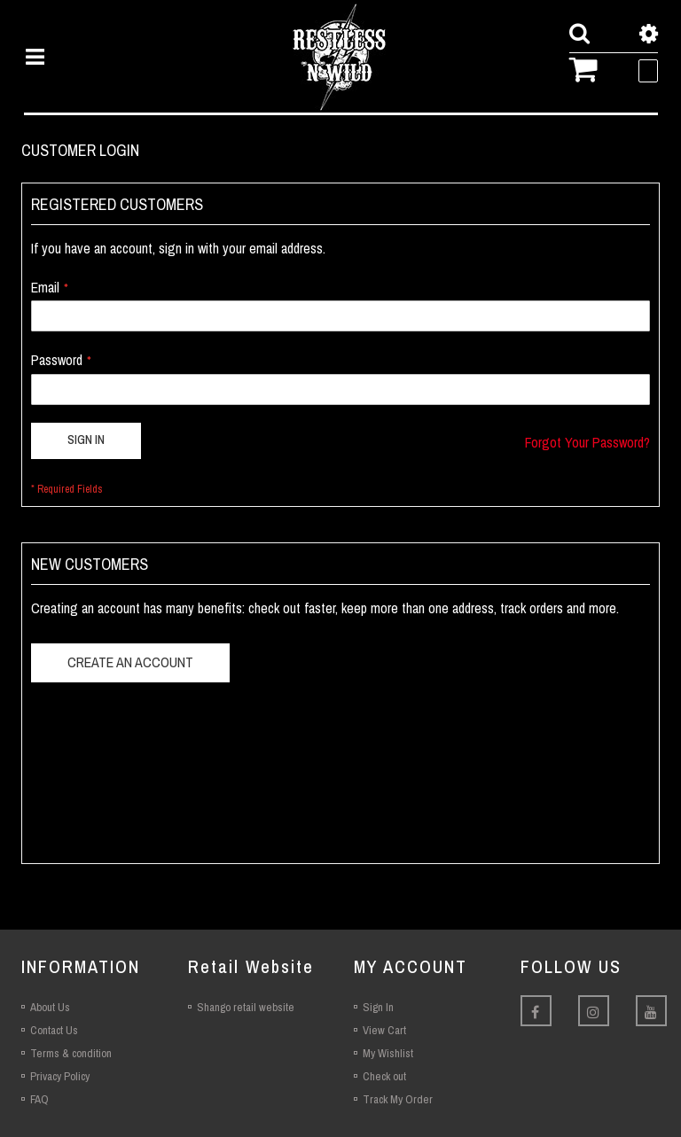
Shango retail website (245, 1007)
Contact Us (54, 1030)
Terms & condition (71, 1053)
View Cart (384, 1030)
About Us (50, 1007)
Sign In (378, 1007)
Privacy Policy (60, 1076)
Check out (384, 1076)
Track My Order (398, 1099)
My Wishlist (388, 1053)
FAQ (39, 1099)
